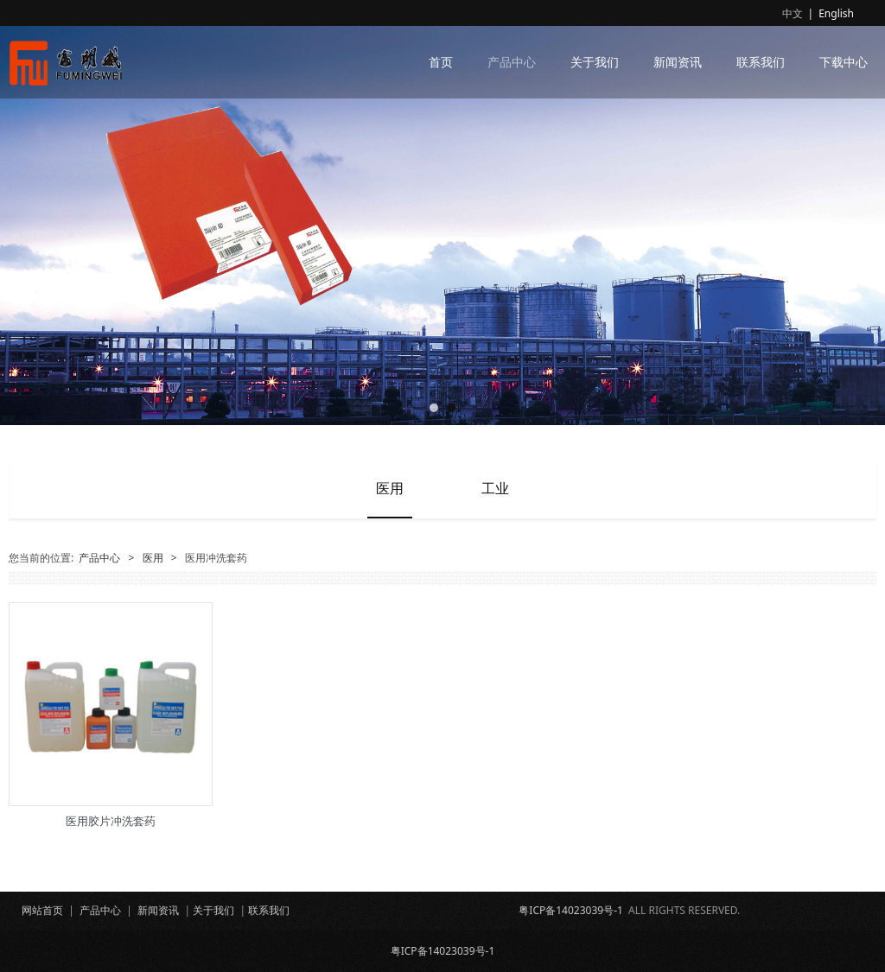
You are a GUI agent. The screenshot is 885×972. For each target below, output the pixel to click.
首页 (441, 62)
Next (853, 212)
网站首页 (42, 910)
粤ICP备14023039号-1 (571, 910)
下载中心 (843, 62)
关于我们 (594, 62)
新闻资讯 (677, 62)
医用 (390, 488)
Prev (32, 212)
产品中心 (511, 62)
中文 (792, 13)
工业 (495, 488)
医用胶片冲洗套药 (111, 821)
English (836, 13)
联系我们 (760, 62)
